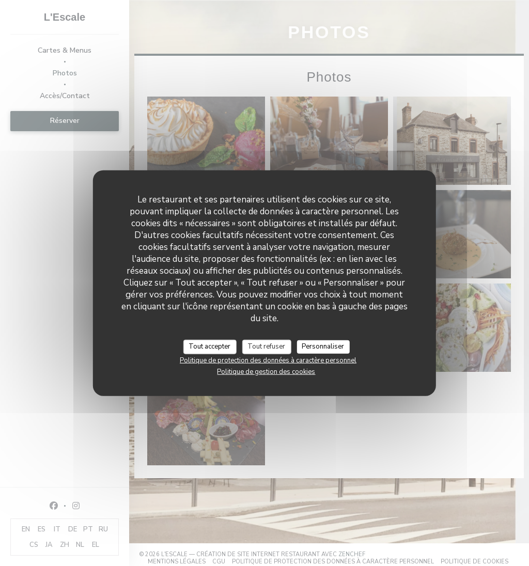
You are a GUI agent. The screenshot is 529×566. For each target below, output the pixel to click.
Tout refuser (266, 346)
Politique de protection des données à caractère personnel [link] (268, 360)
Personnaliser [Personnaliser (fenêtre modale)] (323, 346)
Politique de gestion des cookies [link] (266, 371)
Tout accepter (209, 346)
